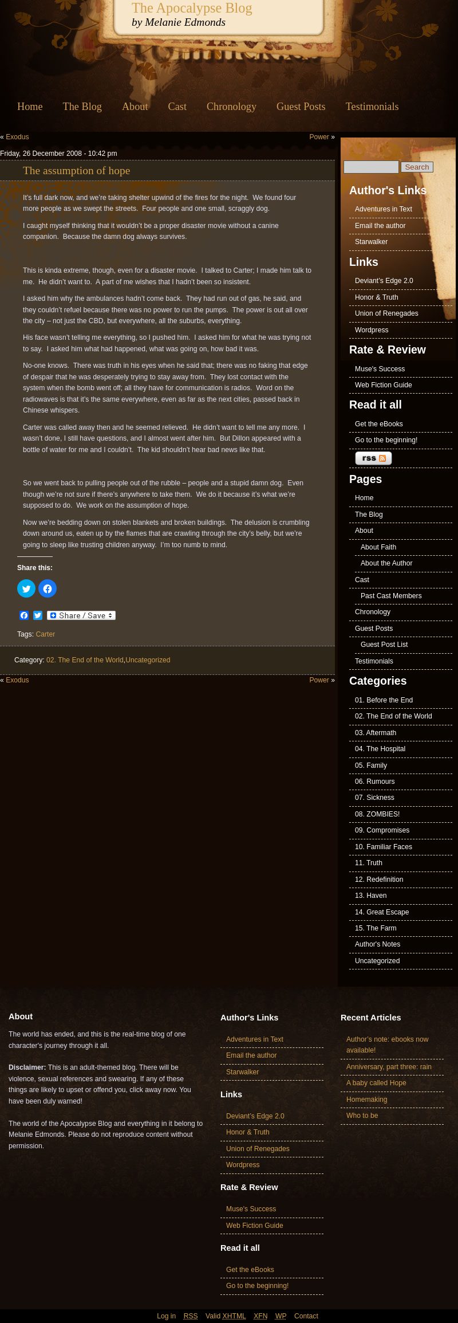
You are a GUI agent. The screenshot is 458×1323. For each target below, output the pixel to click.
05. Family (371, 765)
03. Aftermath (375, 733)
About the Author (387, 563)
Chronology (231, 106)
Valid (226, 1316)
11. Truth (368, 863)
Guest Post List (384, 645)
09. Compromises (382, 830)
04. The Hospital (380, 749)
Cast (177, 106)
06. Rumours (375, 782)
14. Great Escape (382, 912)
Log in (166, 1316)
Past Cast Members (391, 596)
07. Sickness (374, 798)
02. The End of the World (85, 660)
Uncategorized (147, 660)
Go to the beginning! (386, 440)
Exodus (17, 137)
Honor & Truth (376, 297)
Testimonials (372, 106)
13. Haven (370, 896)
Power (319, 137)
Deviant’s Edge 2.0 (384, 281)
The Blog (82, 106)
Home (30, 106)
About (135, 106)
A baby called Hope (376, 1083)
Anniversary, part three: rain (389, 1067)
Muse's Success (380, 369)
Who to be (362, 1116)
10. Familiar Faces (383, 847)
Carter (45, 634)
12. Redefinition (379, 880)
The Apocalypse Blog (192, 7)
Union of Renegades (386, 313)
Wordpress (372, 330)
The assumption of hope (76, 170)
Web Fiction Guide (383, 385)
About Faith (378, 547)
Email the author (380, 226)
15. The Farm (376, 928)
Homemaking (367, 1100)
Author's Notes (377, 944)
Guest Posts (301, 106)
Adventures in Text (383, 209)
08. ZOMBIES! (377, 814)
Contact (306, 1316)
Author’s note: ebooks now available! (387, 1044)
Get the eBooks (379, 424)
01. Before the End (384, 700)
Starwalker (371, 242)
